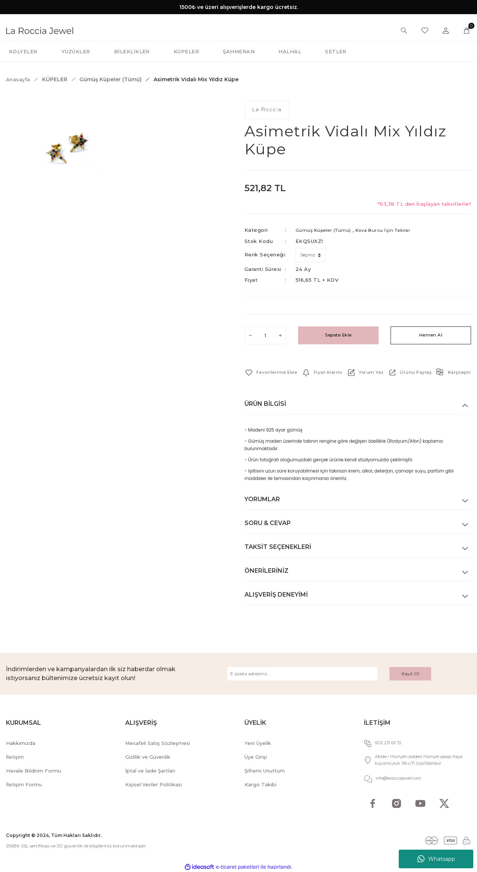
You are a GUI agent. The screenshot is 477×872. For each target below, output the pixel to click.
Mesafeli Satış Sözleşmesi (157, 743)
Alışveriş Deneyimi (276, 594)
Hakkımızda (20, 743)
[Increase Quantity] (280, 335)
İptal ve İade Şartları (150, 770)
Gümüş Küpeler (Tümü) (326, 230)
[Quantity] (265, 335)
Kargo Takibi (260, 784)
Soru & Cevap (267, 522)
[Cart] (466, 31)
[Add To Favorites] (273, 372)
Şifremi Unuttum (264, 770)
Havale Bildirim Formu (33, 770)
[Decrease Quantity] (250, 335)
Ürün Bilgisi (265, 403)
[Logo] (39, 30)
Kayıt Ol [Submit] (410, 673)
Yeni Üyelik (257, 743)
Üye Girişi (255, 756)
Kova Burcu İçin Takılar (391, 230)
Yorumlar (262, 498)
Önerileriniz (266, 570)
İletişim (15, 756)
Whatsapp (436, 859)
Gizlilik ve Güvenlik (147, 756)
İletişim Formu (24, 784)
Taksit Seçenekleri (277, 546)
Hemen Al (431, 335)
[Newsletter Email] (302, 673)
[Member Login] (445, 31)
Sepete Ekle (338, 335)
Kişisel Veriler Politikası (153, 784)
